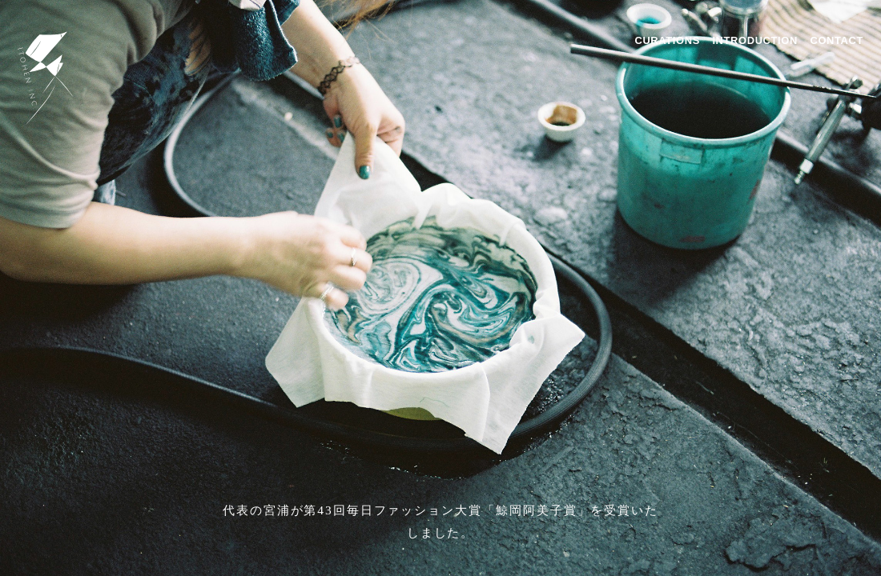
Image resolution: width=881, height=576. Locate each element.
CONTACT (836, 40)
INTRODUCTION (755, 40)
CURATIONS (666, 40)
